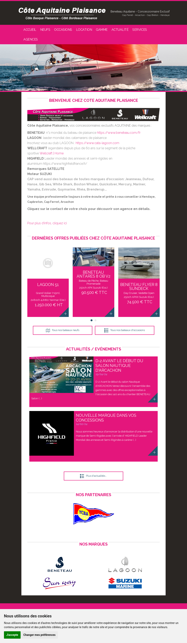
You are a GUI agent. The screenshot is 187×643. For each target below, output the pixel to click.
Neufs (45, 30)
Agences (30, 39)
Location (84, 30)
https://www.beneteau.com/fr (118, 133)
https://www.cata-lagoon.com (97, 143)
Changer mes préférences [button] (39, 634)
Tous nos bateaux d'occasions (127, 330)
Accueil (29, 30)
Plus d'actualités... (96, 475)
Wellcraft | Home (52, 153)
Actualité (120, 30)
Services (139, 30)
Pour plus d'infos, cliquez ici (47, 223)
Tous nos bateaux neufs (65, 330)
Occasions (63, 30)
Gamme (102, 30)
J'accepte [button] (12, 634)
